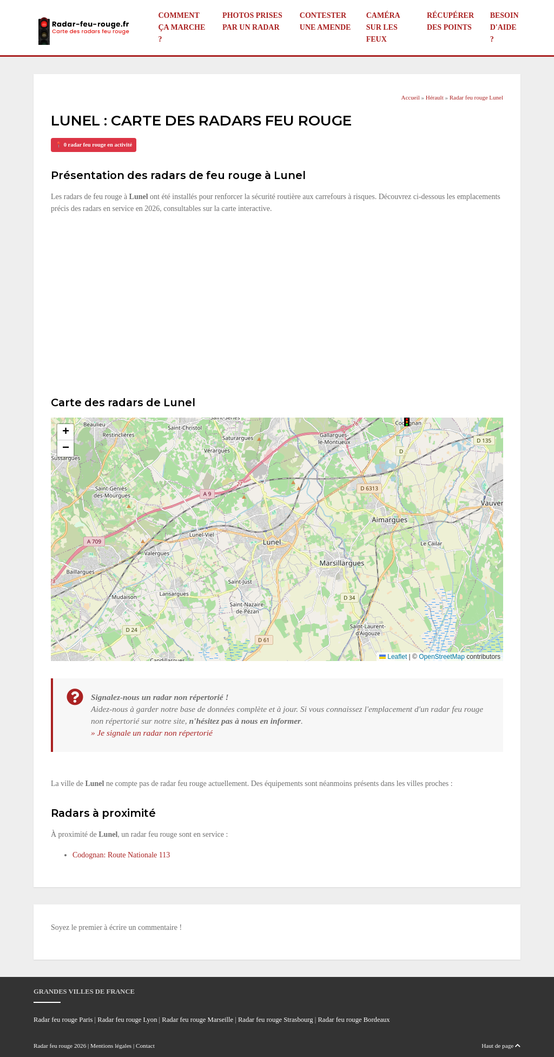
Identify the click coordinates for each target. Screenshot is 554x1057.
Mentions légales (110, 1045)
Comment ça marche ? (182, 27)
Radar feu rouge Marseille (197, 1019)
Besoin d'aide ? (504, 27)
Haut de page (501, 1045)
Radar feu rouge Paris (63, 1019)
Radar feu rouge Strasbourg (275, 1019)
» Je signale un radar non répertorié (152, 732)
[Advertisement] (277, 303)
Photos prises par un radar (252, 21)
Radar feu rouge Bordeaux (354, 1019)
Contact (145, 1045)
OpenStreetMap (442, 656)
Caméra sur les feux (383, 27)
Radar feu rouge (53, 1045)
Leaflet (393, 656)
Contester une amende (325, 21)
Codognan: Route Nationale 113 (121, 855)
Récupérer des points (450, 21)
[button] (407, 422)
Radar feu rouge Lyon (127, 1019)
